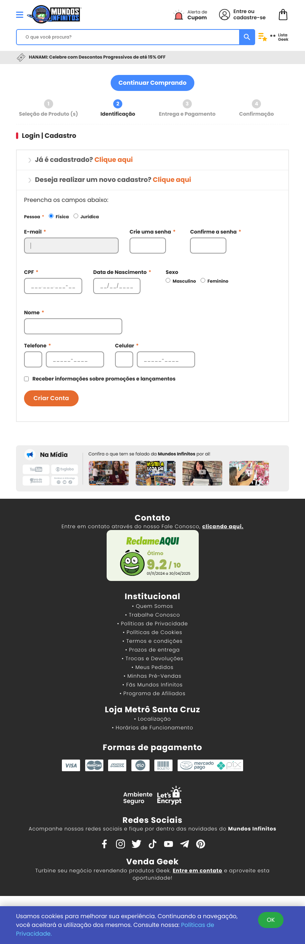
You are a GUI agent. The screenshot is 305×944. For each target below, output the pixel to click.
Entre (239, 11)
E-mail (35, 231)
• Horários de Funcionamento (152, 727)
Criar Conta (51, 398)
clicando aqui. (222, 526)
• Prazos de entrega (152, 649)
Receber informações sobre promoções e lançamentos (103, 378)
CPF (31, 272)
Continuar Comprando (153, 83)
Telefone (37, 345)
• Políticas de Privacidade (152, 623)
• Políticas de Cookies (152, 632)
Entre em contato (197, 870)
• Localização (152, 718)
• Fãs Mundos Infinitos (152, 684)
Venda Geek (152, 861)
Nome (34, 312)
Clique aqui (113, 159)
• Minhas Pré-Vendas (152, 676)
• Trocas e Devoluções (152, 658)
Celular (127, 345)
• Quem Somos (152, 606)
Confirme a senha (215, 231)
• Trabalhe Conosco (152, 614)
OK (271, 920)
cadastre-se (249, 17)
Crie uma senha (152, 231)
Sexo (172, 272)
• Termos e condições (152, 641)
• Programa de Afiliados (152, 693)
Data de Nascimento (122, 272)
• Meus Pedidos (152, 667)
